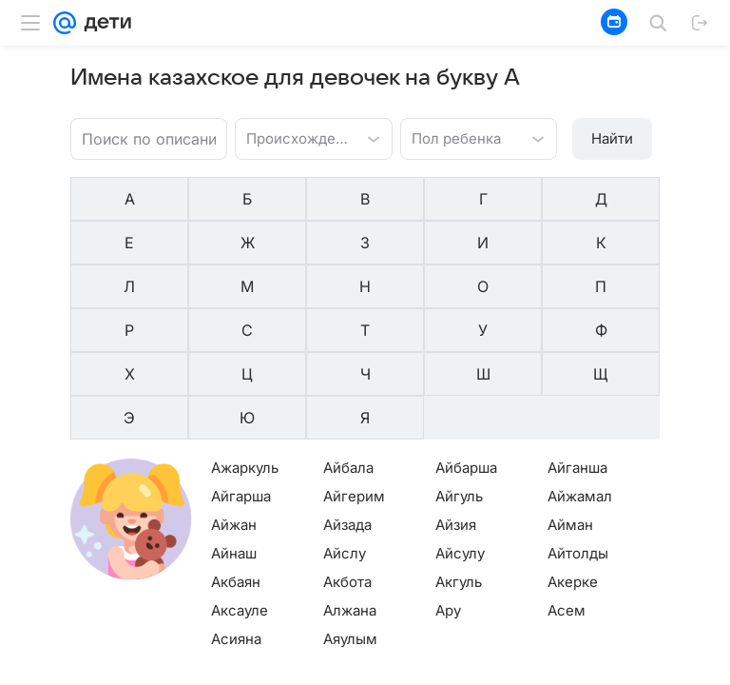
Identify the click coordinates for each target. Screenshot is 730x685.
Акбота (347, 449)
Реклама (163, 670)
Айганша (577, 334)
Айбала (348, 334)
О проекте (378, 670)
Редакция (449, 670)
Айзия (455, 391)
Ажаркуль (245, 334)
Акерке (573, 449)
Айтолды (578, 420)
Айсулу (460, 420)
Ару (448, 477)
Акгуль (458, 449)
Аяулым (350, 506)
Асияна (236, 506)
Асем (567, 477)
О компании (90, 670)
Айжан (234, 391)
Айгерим (354, 363)
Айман (570, 391)
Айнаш (234, 420)
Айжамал (580, 363)
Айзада (347, 391)
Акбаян (235, 449)
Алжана (349, 477)
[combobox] (294, 137)
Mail (30, 670)
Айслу (344, 420)
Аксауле (239, 477)
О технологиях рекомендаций (574, 670)
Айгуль (459, 363)
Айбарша (466, 334)
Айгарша (241, 363)
